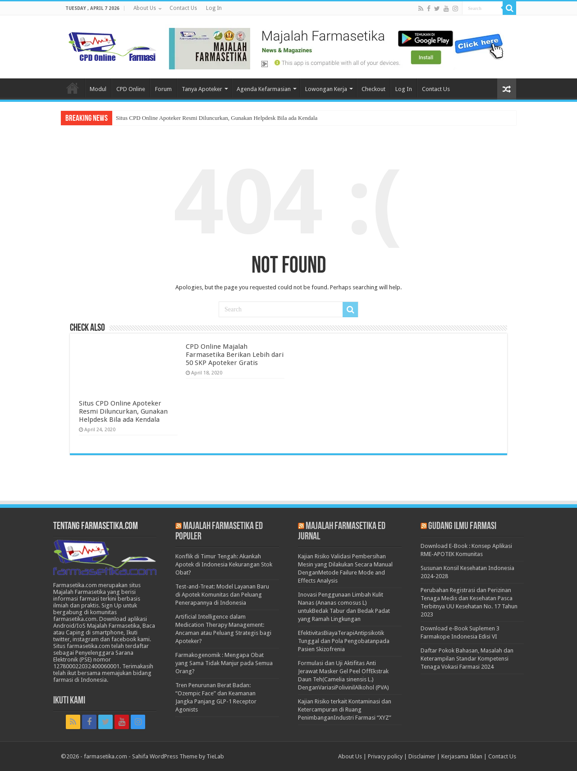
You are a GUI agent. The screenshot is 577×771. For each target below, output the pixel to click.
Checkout (373, 89)
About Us (144, 8)
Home (72, 87)
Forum (163, 89)
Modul (98, 89)
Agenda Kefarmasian (264, 89)
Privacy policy (385, 756)
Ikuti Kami (69, 701)
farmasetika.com (105, 756)
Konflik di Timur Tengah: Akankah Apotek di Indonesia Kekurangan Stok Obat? (223, 564)
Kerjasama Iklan (461, 756)
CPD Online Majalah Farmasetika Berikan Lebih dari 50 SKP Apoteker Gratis (235, 354)
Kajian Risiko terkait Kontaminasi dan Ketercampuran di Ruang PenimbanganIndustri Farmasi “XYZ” (344, 709)
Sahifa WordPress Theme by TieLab (178, 756)
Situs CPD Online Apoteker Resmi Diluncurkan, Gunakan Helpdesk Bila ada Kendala (216, 117)
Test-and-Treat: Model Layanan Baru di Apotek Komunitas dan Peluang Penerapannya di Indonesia (222, 594)
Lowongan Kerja (326, 89)
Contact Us (183, 8)
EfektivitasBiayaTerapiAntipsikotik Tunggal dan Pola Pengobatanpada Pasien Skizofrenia (343, 641)
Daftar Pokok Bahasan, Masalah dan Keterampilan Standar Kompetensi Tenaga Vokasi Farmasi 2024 (467, 658)
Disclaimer (421, 756)
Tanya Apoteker (202, 89)
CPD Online (130, 89)
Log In (214, 8)
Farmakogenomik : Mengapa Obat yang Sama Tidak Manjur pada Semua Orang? (224, 663)
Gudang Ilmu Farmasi (462, 526)
